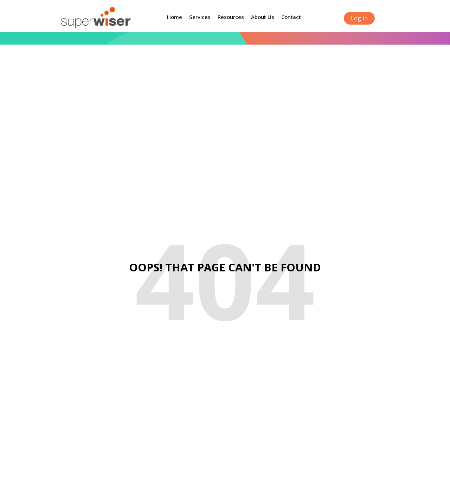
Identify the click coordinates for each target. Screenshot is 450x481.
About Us (262, 16)
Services (200, 16)
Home (174, 16)
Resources (231, 16)
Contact (291, 16)
